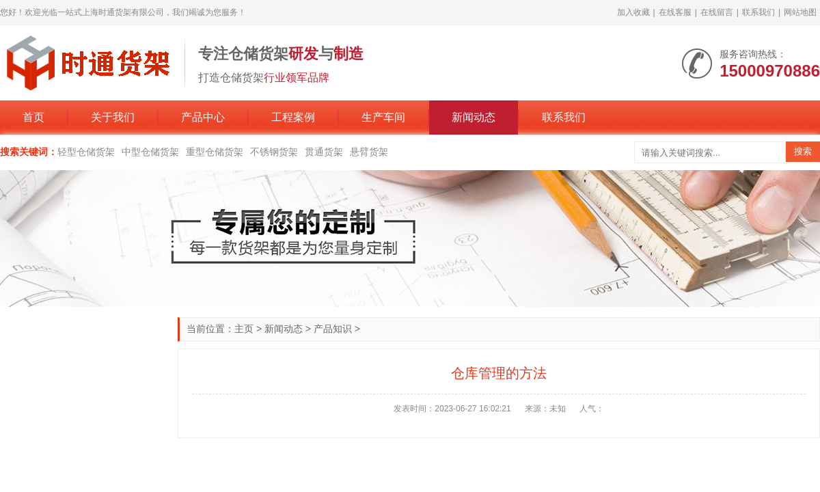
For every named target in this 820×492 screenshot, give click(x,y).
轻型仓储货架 (86, 151)
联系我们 (758, 12)
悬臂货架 (369, 151)
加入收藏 (633, 12)
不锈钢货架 (274, 151)
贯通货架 (324, 151)
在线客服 (675, 12)
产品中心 (203, 117)
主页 (244, 328)
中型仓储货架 (150, 151)
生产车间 (383, 117)
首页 (33, 117)
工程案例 (293, 117)
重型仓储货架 (214, 151)
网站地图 (800, 12)
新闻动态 (473, 117)
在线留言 (716, 12)
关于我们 (113, 117)
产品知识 (333, 328)
